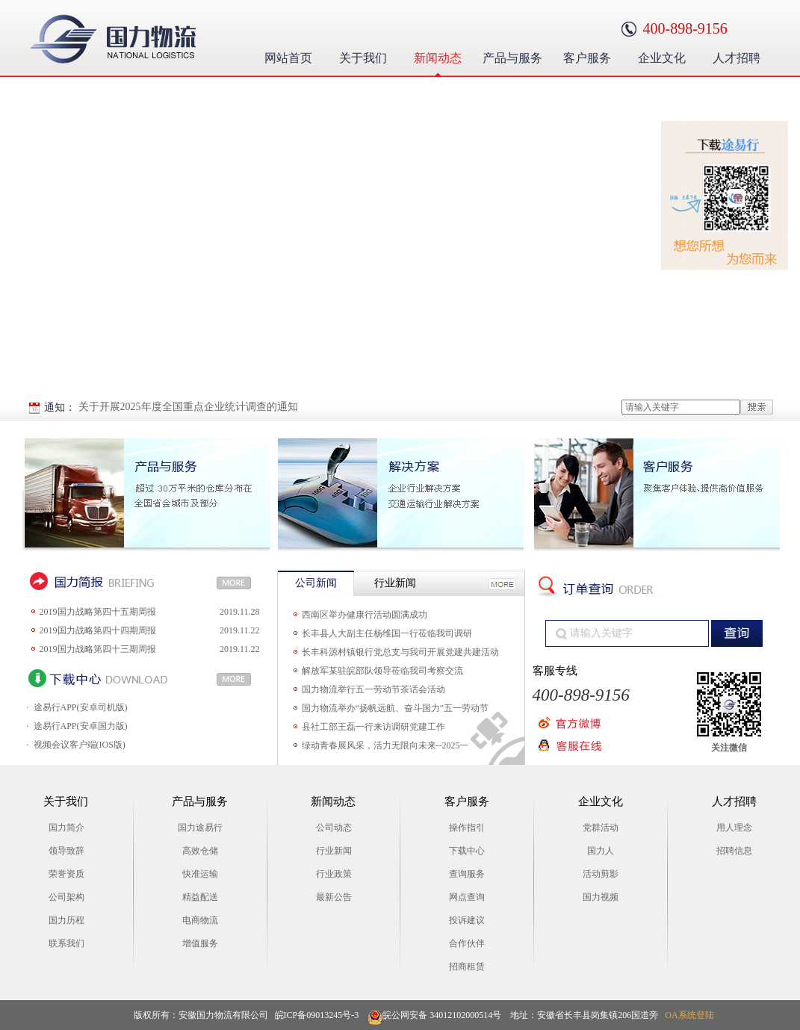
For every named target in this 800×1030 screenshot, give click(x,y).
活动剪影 (600, 874)
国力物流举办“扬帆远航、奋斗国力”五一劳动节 (395, 708)
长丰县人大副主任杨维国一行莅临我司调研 (387, 633)
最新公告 (334, 897)
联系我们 (66, 943)
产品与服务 (514, 56)
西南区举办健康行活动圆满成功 (364, 614)
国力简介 (66, 827)
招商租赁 (467, 966)
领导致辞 (66, 851)
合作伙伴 (467, 943)
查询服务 (467, 874)
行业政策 (334, 874)
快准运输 (200, 874)
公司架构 (66, 897)
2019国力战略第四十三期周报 (98, 649)
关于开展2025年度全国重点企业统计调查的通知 (188, 406)
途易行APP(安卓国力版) (81, 726)
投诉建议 (467, 920)
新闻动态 (442, 56)
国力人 (600, 851)
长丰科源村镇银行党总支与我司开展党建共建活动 (400, 652)
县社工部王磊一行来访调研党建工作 (373, 727)
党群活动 (600, 827)
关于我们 (367, 56)
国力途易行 (200, 827)
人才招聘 (741, 56)
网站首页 (288, 58)
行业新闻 (334, 851)
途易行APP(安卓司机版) (81, 707)
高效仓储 (200, 851)
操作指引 (467, 827)
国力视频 (600, 897)
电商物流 (200, 920)
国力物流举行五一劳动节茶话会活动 (373, 689)
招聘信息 (734, 851)
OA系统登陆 (689, 1015)
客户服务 (591, 56)
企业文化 (666, 56)
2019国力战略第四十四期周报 (98, 630)
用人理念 (734, 827)
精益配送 (200, 897)
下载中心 (467, 851)
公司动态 (334, 827)
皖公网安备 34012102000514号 (434, 1015)
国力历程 (66, 920)
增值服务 (200, 943)
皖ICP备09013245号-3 (317, 1015)
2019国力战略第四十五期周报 (98, 611)
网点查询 (467, 897)
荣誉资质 (66, 874)
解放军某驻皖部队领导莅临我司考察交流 (382, 671)
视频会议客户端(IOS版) (79, 744)
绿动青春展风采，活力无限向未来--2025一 (385, 745)
